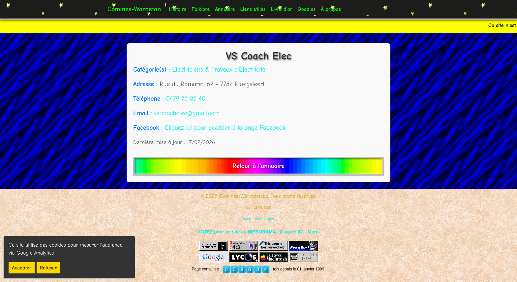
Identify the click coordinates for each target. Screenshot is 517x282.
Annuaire (225, 9)
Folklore (201, 9)
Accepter (21, 268)
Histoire (177, 9)
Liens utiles (252, 9)
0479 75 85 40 (185, 98)
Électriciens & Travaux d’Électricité (218, 69)
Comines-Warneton (134, 9)
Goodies (306, 9)
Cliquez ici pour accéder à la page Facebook (225, 127)
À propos (331, 9)
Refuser (48, 268)
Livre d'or (281, 9)
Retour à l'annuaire (258, 166)
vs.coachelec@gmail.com (187, 113)
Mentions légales (258, 218)
